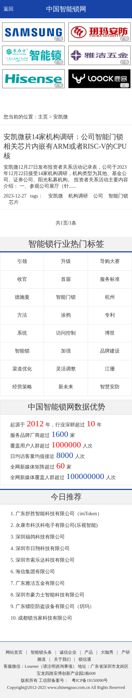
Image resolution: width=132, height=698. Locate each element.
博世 (110, 333)
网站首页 (14, 652)
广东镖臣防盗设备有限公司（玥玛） (54, 606)
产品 (88, 652)
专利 (110, 315)
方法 (22, 315)
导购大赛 (110, 261)
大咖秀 (107, 652)
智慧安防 (110, 386)
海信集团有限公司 (35, 571)
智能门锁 (118, 196)
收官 (22, 279)
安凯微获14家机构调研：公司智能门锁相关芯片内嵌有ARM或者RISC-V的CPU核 (65, 146)
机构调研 (78, 196)
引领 (22, 261)
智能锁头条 (41, 652)
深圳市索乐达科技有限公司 (45, 560)
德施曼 (22, 297)
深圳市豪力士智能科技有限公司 (49, 594)
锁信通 (84, 659)
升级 (66, 261)
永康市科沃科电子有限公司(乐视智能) (56, 525)
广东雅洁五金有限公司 (40, 583)
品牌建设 (110, 351)
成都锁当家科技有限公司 (45, 618)
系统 (22, 333)
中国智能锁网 (66, 9)
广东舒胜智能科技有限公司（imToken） (58, 513)
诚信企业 (67, 652)
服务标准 (110, 279)
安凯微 (60, 116)
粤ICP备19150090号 (90, 680)
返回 (8, 9)
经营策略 (22, 386)
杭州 (110, 297)
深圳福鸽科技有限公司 (40, 536)
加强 (66, 351)
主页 (43, 116)
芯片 (14, 202)
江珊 (110, 368)
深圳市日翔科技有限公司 (42, 548)
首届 (66, 279)
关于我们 (62, 659)
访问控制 (66, 333)
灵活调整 (66, 368)
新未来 (65, 386)
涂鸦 (66, 315)
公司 (98, 196)
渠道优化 (22, 368)
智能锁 (22, 351)
